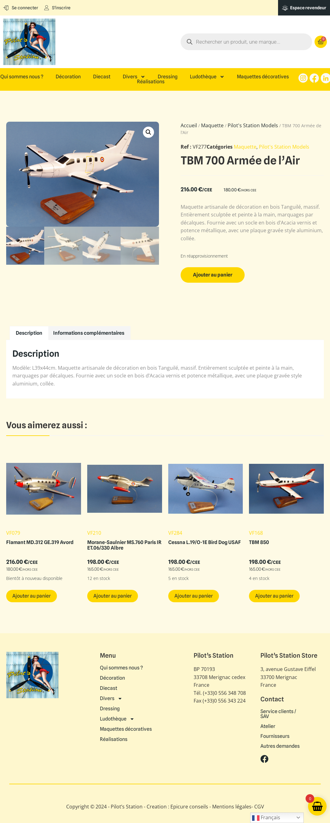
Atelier (267, 726)
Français (266, 818)
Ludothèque (207, 76)
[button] (148, 132)
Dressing (168, 76)
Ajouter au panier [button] (31, 596)
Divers (134, 76)
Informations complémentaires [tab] (88, 333)
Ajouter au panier (212, 275)
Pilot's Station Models (253, 125)
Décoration (68, 76)
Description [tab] (29, 333)
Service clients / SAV (278, 714)
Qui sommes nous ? (21, 76)
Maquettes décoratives (263, 76)
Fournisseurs (274, 736)
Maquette (212, 125)
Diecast (101, 76)
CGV (259, 806)
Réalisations (151, 81)
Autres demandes (280, 746)
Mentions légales (231, 806)
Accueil (189, 125)
